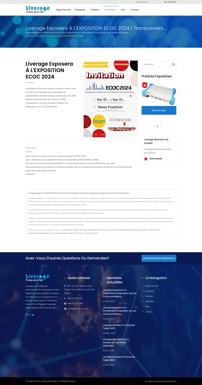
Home (31, 36)
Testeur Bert (83, 230)
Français (171, 2)
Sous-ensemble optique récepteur (63, 233)
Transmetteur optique (71, 230)
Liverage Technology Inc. (50, 381)
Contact (134, 9)
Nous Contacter (92, 233)
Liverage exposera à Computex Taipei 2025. (119, 326)
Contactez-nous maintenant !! (159, 258)
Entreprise (81, 9)
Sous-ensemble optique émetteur (39, 233)
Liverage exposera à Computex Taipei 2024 (119, 358)
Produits (96, 9)
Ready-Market (170, 381)
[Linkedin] (33, 314)
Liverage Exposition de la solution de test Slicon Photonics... (116, 342)
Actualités (111, 9)
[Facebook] (26, 314)
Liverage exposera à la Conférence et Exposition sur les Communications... (119, 293)
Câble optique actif (134, 230)
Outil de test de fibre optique (118, 230)
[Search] (151, 2)
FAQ (124, 9)
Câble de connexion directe (151, 230)
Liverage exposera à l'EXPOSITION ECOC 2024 (65, 36)
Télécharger (153, 159)
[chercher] (138, 2)
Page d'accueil (63, 9)
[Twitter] (30, 314)
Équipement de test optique (98, 230)
